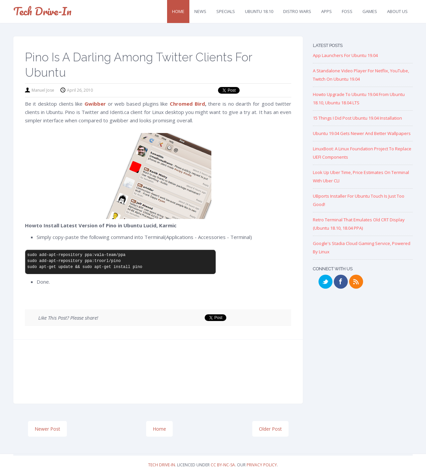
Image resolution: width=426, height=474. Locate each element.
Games (369, 11)
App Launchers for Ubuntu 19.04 (345, 55)
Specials (225, 11)
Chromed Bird (187, 103)
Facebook (341, 282)
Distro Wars (297, 11)
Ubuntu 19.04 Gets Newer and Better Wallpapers (362, 133)
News (200, 11)
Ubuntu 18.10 (259, 11)
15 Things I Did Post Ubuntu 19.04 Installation (357, 118)
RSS (356, 282)
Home (178, 11)
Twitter (325, 282)
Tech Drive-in (42, 11)
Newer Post (47, 429)
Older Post (270, 429)
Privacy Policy (262, 465)
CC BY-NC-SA (223, 465)
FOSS (347, 11)
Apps (326, 11)
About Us (397, 11)
